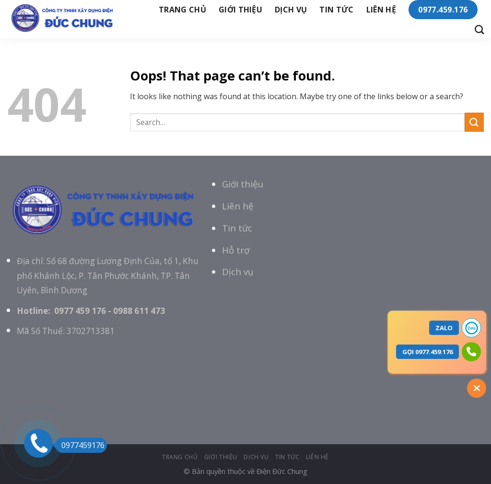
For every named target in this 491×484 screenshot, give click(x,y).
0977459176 (80, 445)
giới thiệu (240, 9)
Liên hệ (381, 9)
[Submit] (474, 122)
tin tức (336, 9)
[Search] (479, 29)
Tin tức (237, 228)
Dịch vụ (291, 9)
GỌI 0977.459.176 (427, 351)
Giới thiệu (242, 184)
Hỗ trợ (235, 250)
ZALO (444, 327)
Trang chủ (182, 9)
